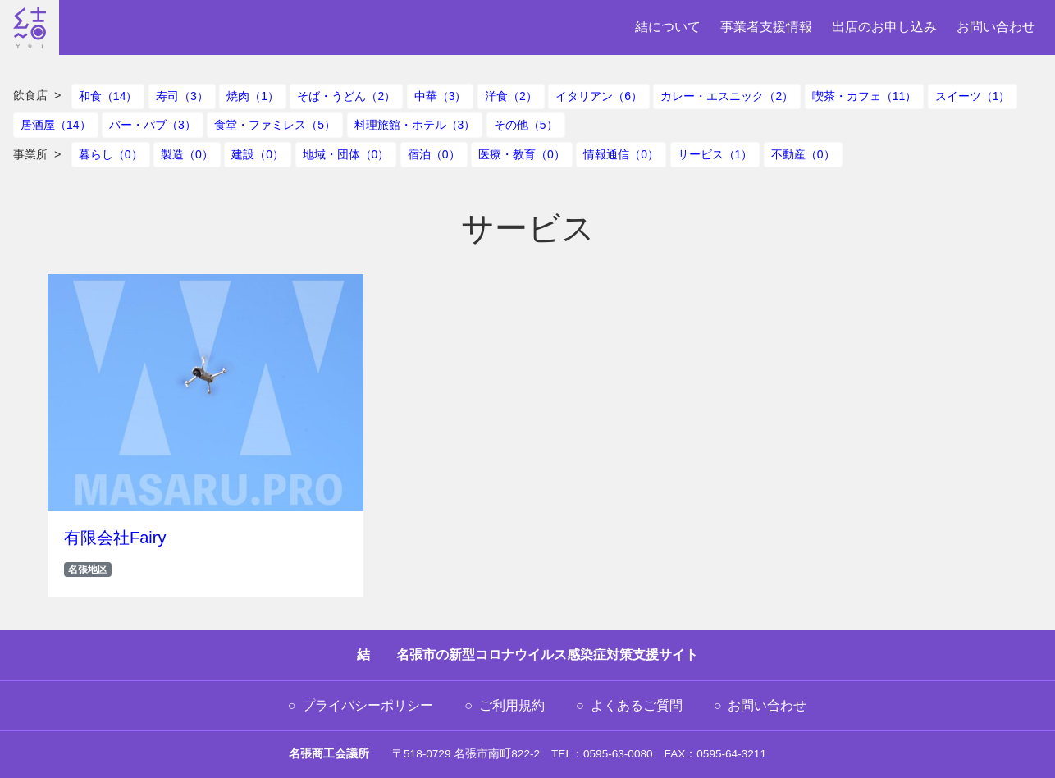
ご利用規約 (512, 705)
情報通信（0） (621, 154)
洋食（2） (511, 96)
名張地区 (87, 569)
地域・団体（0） (346, 154)
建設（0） (257, 154)
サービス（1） (715, 154)
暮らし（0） (111, 154)
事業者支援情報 (766, 27)
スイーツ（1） (973, 96)
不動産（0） (803, 154)
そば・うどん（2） (346, 96)
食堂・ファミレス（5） (275, 124)
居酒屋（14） (56, 124)
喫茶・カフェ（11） (864, 96)
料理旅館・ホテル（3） (415, 124)
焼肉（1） (252, 96)
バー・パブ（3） (152, 124)
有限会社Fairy (115, 538)
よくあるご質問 (637, 705)
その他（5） (526, 124)
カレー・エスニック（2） (726, 96)
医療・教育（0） (521, 154)
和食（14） (108, 96)
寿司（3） (182, 96)
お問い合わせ (996, 27)
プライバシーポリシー (367, 705)
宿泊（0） (434, 154)
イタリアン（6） (598, 96)
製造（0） (187, 154)
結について (668, 27)
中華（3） (440, 96)
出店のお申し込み (884, 27)
